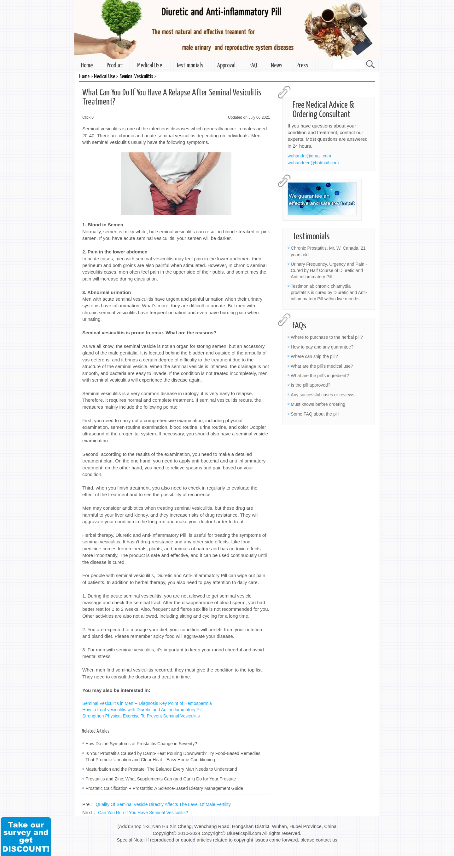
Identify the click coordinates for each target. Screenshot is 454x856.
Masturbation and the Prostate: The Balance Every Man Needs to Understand (161, 769)
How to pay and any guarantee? (322, 346)
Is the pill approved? (310, 385)
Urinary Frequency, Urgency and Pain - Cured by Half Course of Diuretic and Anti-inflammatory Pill (329, 270)
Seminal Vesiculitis (136, 76)
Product (115, 66)
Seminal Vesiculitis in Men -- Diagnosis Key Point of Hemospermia (147, 703)
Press (302, 66)
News (276, 66)
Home (87, 66)
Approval (226, 66)
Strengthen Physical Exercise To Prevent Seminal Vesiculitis (141, 715)
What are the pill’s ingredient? (320, 375)
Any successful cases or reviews (322, 394)
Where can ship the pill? (314, 356)
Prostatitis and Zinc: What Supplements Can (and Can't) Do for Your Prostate (160, 778)
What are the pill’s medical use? (322, 366)
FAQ (253, 66)
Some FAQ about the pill (315, 414)
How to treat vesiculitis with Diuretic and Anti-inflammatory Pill (142, 709)
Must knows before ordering (318, 404)
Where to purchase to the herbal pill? (327, 337)
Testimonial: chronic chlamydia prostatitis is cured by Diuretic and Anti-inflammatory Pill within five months (329, 292)
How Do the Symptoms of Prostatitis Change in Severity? (141, 743)
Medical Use (149, 66)
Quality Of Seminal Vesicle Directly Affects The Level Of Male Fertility (163, 804)
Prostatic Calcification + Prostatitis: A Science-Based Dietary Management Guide (164, 788)
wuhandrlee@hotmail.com (313, 162)
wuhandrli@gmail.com (309, 155)
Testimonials (189, 66)
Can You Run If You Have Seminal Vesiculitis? (143, 812)
